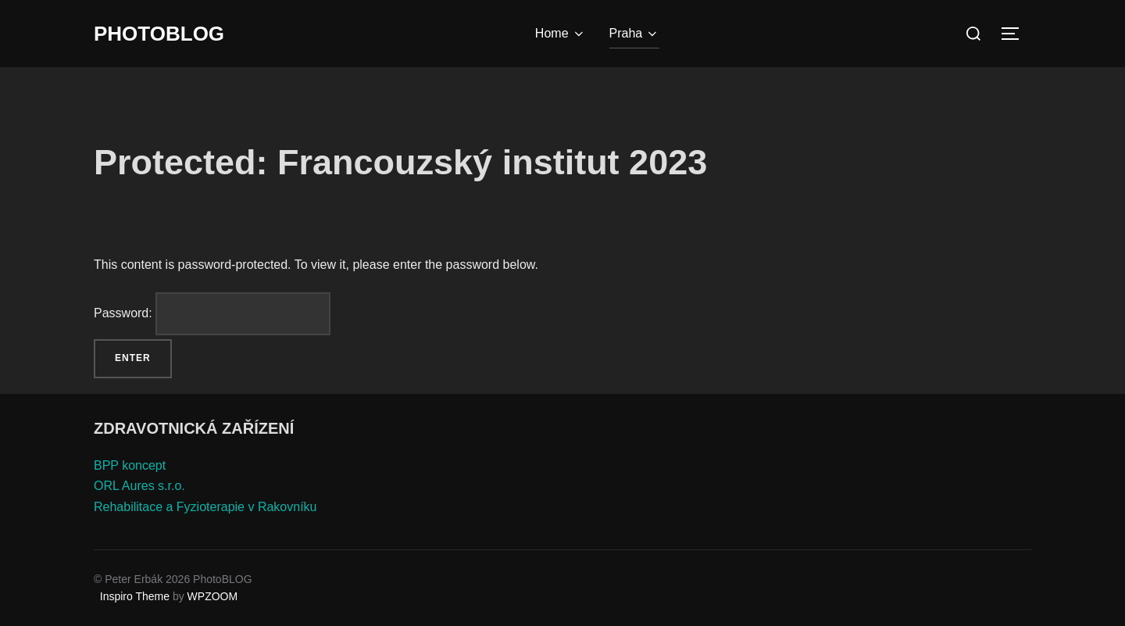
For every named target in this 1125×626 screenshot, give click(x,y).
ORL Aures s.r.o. (139, 485)
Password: (212, 313)
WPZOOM (213, 596)
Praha (634, 34)
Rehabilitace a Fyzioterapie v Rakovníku (205, 506)
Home (560, 34)
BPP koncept (130, 465)
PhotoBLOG (159, 33)
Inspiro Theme (135, 596)
